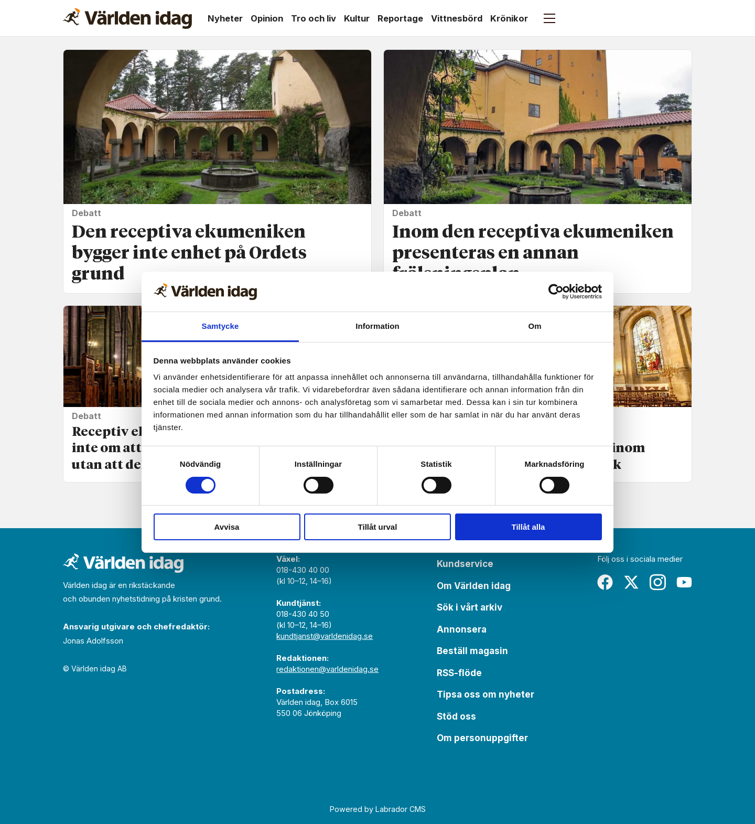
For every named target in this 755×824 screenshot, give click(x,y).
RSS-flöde (459, 673)
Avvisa (227, 526)
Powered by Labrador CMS (378, 809)
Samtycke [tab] (220, 326)
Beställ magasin (472, 651)
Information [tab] (377, 326)
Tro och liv (313, 18)
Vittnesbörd (456, 18)
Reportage (400, 18)
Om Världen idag (474, 586)
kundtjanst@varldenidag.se (324, 636)
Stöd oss (456, 716)
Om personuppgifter (482, 738)
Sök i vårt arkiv (469, 607)
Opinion (267, 18)
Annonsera (462, 629)
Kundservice (465, 564)
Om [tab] (534, 326)
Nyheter (225, 18)
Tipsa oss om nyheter (485, 694)
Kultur (357, 18)
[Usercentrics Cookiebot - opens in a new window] (556, 291)
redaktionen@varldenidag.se (327, 669)
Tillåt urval (377, 526)
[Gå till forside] (127, 18)
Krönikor (509, 18)
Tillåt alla (528, 526)
